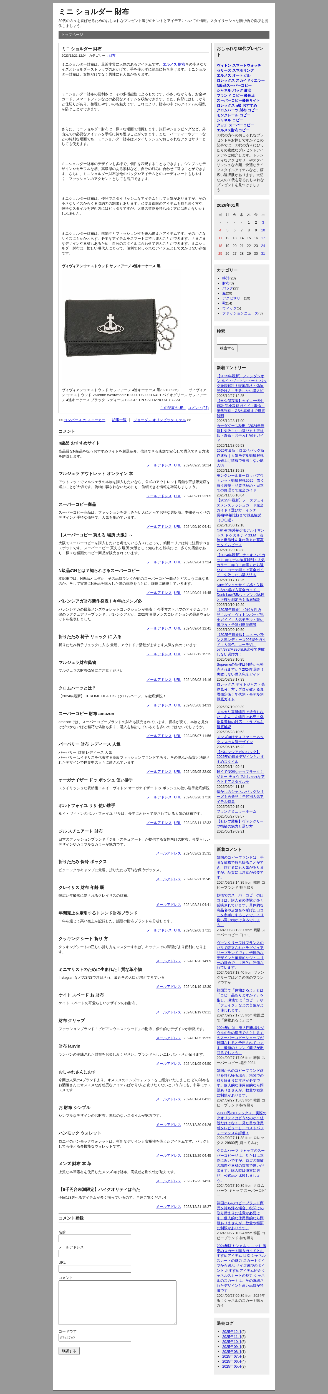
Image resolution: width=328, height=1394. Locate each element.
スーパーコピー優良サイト (238, 100)
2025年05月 (231, 1366)
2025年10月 (231, 1342)
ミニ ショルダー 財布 (94, 12)
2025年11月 (231, 1337)
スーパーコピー (239, 85)
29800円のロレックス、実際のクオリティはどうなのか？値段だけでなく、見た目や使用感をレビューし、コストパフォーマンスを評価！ (241, 1123)
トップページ (72, 35)
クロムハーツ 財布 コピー (237, 110)
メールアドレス (159, 465)
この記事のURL (173, 408)
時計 (225, 278)
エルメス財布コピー (233, 130)
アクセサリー (233, 298)
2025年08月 (231, 1352)
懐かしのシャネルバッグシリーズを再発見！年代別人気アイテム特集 (240, 797)
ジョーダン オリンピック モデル (159, 420)
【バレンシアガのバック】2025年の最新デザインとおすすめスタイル (240, 757)
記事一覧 (119, 420)
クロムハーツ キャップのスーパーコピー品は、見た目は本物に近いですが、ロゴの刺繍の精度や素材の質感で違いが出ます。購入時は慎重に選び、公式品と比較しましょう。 (241, 1165)
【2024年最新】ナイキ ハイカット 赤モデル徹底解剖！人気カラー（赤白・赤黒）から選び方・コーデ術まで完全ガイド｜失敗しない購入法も (241, 565)
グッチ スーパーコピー (235, 125)
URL (177, 465)
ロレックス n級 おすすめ (237, 105)
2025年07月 (231, 1356)
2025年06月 (231, 1361)
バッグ (227, 288)
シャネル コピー (230, 120)
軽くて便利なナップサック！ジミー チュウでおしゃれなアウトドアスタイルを (241, 777)
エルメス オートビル (233, 75)
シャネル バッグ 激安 (234, 90)
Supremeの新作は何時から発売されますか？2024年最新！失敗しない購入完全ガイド (240, 669)
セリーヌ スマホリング (235, 70)
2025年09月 (231, 1347)
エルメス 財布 (174, 64)
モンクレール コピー (233, 115)
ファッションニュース (240, 313)
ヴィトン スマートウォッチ (239, 65)
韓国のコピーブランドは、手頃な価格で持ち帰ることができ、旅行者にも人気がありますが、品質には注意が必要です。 (240, 867)
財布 (112, 55)
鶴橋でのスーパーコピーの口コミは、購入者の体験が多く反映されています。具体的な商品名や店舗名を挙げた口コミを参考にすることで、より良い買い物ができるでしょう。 (240, 910)
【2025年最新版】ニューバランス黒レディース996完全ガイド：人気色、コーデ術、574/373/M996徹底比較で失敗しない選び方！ (241, 645)
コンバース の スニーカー (84, 420)
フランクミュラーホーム (236, 811)
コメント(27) (198, 408)
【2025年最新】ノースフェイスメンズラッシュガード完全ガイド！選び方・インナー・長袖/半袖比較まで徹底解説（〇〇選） (240, 510)
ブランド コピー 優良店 (236, 95)
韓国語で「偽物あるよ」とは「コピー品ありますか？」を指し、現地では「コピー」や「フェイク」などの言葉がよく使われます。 (240, 1000)
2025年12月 (231, 1332)
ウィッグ (229, 308)
